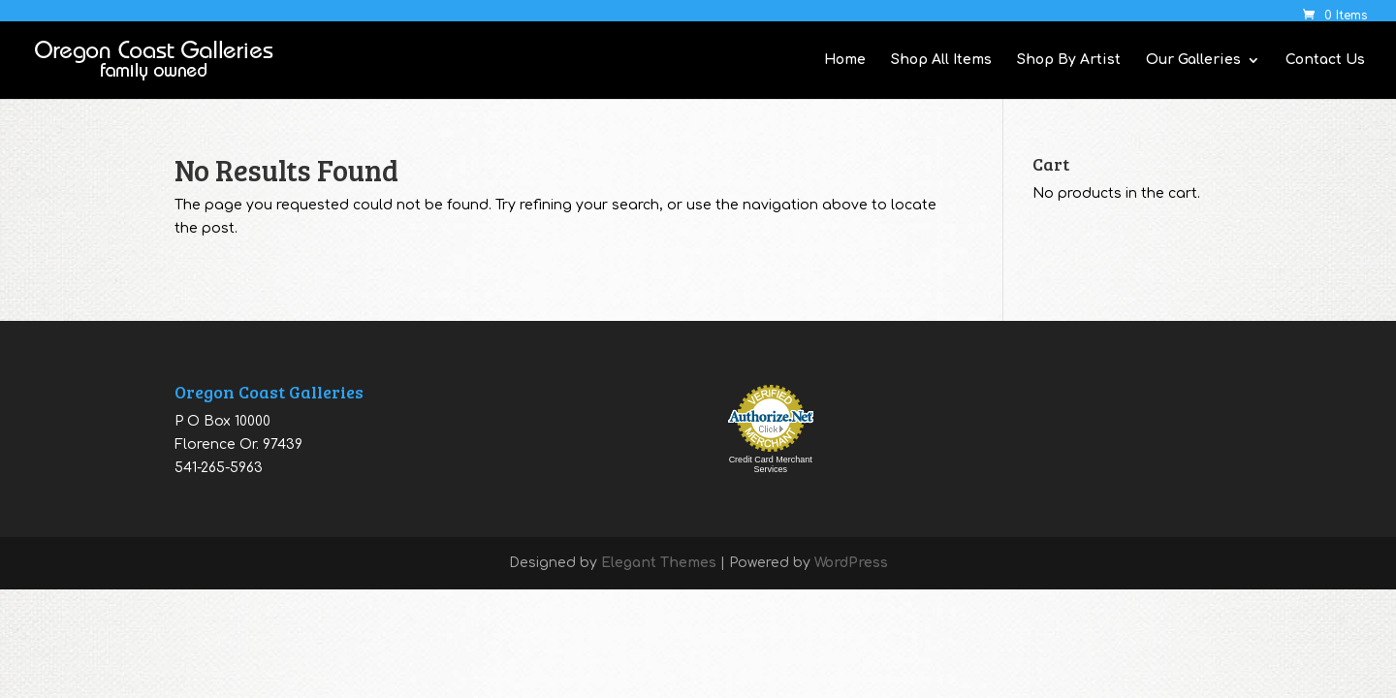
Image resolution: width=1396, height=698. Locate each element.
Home (845, 60)
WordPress (851, 562)
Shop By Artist (1069, 60)
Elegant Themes (658, 562)
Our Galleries (1193, 60)
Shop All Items (941, 60)
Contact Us (1325, 60)
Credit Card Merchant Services (770, 464)
